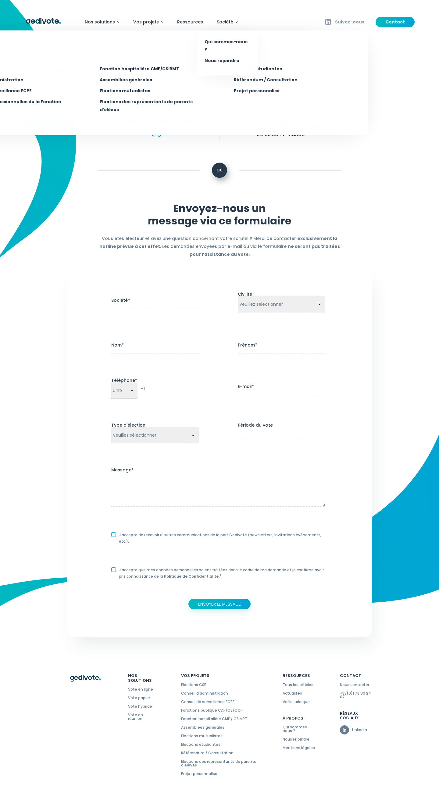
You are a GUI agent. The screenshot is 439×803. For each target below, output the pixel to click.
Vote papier (139, 698)
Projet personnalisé (199, 774)
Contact (395, 22)
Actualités (292, 693)
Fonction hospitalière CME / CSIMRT (214, 719)
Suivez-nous (349, 22)
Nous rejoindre (296, 739)
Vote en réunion (135, 716)
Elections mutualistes (202, 736)
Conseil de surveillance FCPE (207, 702)
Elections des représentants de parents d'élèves (218, 763)
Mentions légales (299, 748)
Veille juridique (296, 702)
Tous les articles (298, 685)
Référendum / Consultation (207, 753)
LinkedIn (359, 730)
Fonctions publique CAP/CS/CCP (212, 710)
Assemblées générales (202, 727)
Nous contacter (354, 685)
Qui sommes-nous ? (296, 729)
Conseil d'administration (204, 693)
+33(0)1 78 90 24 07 (355, 695)
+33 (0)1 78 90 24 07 (164, 121)
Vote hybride (140, 706)
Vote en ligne (140, 689)
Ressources (190, 22)
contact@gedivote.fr (158, 133)
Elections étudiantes (200, 744)
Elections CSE (193, 685)
